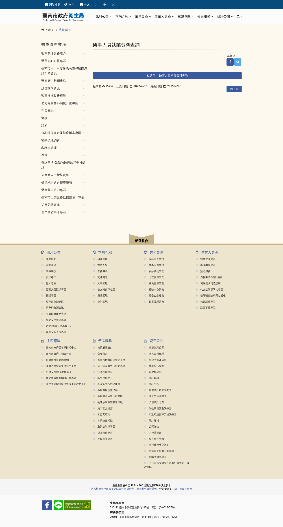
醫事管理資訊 (205, 259)
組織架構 (100, 259)
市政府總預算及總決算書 (160, 414)
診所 (44, 125)
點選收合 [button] (141, 241)
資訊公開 (223, 16)
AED (44, 155)
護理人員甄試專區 (53, 289)
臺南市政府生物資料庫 (56, 353)
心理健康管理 (154, 277)
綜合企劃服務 (154, 295)
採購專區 (48, 295)
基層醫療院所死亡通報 (211, 295)
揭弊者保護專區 (155, 457)
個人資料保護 (154, 353)
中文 (87, 4)
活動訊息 (48, 265)
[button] (141, 239)
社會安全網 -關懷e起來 (56, 372)
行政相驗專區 (103, 372)
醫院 (44, 118)
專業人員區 (163, 16)
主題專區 (184, 16)
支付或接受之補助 (156, 444)
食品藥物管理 (154, 271)
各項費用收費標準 (105, 390)
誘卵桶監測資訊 (52, 307)
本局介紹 (121, 16)
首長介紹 (100, 265)
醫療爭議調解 (50, 140)
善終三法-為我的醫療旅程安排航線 (63, 165)
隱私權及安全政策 (101, 488)
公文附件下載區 (104, 289)
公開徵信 (151, 426)
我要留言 (100, 353)
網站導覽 (54, 4)
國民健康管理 (154, 283)
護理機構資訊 (50, 88)
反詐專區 (48, 277)
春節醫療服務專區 (53, 313)
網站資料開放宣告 (124, 488)
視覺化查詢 (153, 372)
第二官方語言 (103, 408)
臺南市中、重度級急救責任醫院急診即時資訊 (64, 71)
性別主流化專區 (155, 396)
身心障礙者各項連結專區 (109, 365)
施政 (181, 488)
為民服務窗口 (103, 347)
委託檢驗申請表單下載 (108, 402)
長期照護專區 (103, 438)
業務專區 (141, 16)
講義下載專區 (205, 307)
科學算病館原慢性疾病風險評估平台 (63, 384)
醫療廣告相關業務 (53, 81)
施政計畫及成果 (155, 359)
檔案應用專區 (103, 432)
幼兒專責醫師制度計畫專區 (59, 103)
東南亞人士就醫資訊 (55, 175)
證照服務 (203, 271)
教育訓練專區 (205, 301)
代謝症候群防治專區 (209, 289)
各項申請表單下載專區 (108, 396)
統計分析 (151, 384)
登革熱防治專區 (52, 301)
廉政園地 (100, 295)
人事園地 (100, 283)
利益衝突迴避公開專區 (159, 451)
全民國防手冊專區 (53, 212)
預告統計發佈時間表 (158, 390)
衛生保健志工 (103, 378)
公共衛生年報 (154, 438)
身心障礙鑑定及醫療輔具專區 (61, 133)
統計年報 (151, 378)
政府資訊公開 (154, 347)
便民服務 (203, 16)
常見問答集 (101, 414)
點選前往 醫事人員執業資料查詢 (167, 75)
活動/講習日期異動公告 (56, 325)
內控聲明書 (153, 432)
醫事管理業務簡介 (53, 53)
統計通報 (151, 420)
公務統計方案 (154, 402)
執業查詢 (64, 29)
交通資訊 (100, 277)
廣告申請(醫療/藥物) (209, 277)
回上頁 (234, 88)
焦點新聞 (48, 259)
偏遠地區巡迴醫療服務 (56, 182)
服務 (189, 488)
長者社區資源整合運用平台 (58, 365)
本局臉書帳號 (103, 420)
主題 (174, 488)
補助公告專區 (154, 365)
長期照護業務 (154, 301)
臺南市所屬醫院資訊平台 (109, 359)
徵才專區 (48, 283)
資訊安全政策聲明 (146, 488)
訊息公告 (102, 16)
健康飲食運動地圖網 (55, 359)
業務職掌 (100, 271)
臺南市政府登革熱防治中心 (58, 347)
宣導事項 (48, 271)
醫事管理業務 (154, 265)
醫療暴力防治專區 (53, 190)
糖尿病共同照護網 (208, 283)
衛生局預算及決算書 (158, 408)
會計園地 (100, 301)
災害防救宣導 (50, 205)
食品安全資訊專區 (53, 320)
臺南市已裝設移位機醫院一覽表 (62, 197)
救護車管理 (49, 148)
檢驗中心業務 (154, 289)
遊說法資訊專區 (104, 426)
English (72, 4)
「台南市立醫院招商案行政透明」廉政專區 (166, 465)
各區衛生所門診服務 (106, 384)
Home (49, 29)
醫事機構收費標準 (53, 95)
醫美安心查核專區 (53, 61)
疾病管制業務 (154, 259)
